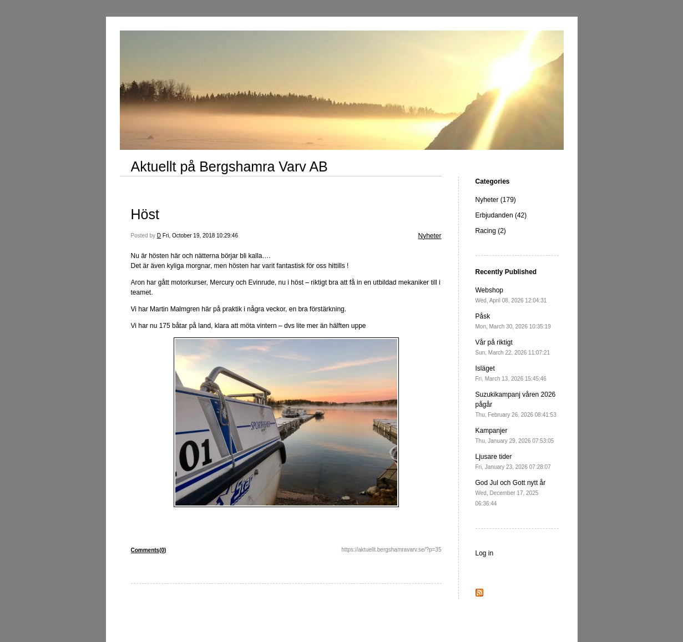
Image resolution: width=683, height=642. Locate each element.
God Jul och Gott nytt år (510, 493)
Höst (145, 214)
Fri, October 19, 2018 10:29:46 (200, 235)
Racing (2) (490, 231)
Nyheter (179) (495, 200)
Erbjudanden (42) (501, 215)
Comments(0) (148, 550)
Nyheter (429, 236)
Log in (484, 553)
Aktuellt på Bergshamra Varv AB (229, 166)
